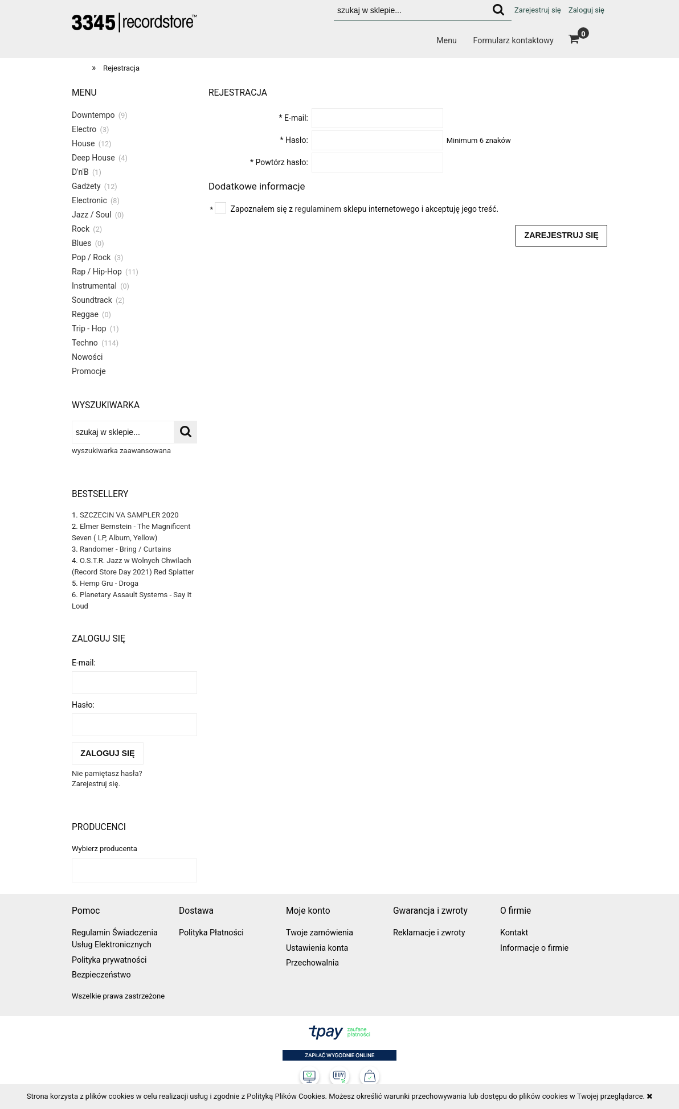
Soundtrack (92, 300)
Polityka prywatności (109, 959)
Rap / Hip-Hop (97, 271)
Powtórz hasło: (279, 162)
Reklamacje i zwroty (429, 932)
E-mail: (84, 662)
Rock (80, 228)
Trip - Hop (89, 328)
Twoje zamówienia (319, 932)
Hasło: (83, 704)
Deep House (93, 157)
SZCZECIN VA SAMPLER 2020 (129, 515)
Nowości (87, 357)
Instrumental (94, 285)
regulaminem (318, 208)
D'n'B (80, 171)
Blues (82, 243)
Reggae (85, 314)
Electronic (89, 200)
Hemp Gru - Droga (109, 583)
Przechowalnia (312, 962)
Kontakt (514, 932)
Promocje (89, 371)
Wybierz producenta (104, 849)
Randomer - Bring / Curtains (125, 549)
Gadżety (86, 186)
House (83, 143)
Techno (85, 342)
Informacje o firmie (534, 947)
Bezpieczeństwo (101, 974)
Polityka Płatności (211, 932)
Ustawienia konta (317, 947)
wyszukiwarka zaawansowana (121, 450)
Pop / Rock (91, 257)
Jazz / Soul (91, 214)
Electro (84, 129)
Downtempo (93, 115)
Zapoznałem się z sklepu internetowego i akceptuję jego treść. (365, 208)
